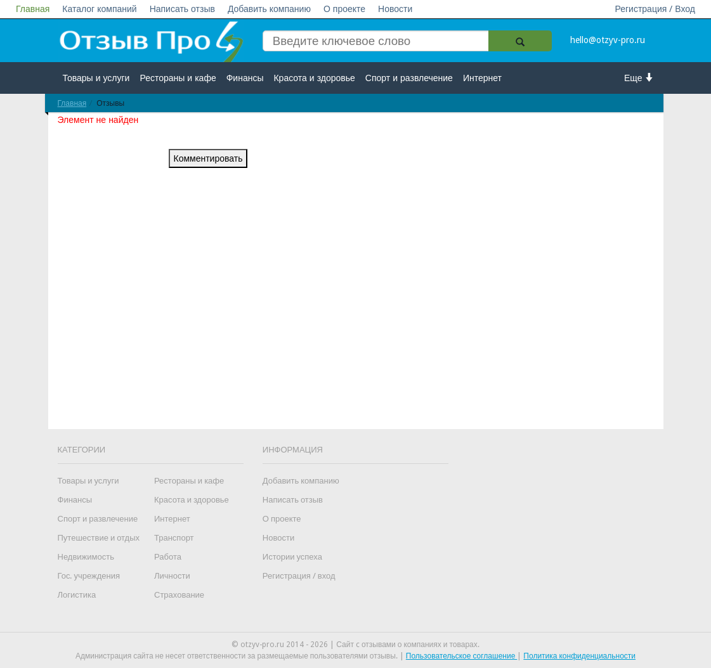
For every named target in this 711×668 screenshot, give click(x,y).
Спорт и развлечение (409, 78)
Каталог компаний (99, 9)
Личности (172, 576)
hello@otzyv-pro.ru (607, 40)
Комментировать (208, 158)
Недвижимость (86, 557)
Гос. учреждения (89, 576)
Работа (167, 557)
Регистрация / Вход (655, 9)
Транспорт (174, 538)
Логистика (77, 595)
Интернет (482, 78)
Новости (395, 9)
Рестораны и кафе (178, 78)
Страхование (179, 595)
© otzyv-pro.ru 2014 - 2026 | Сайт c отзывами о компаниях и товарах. (355, 644)
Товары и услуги (96, 78)
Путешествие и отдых (99, 538)
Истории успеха (292, 557)
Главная (32, 9)
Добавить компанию (269, 9)
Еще (639, 77)
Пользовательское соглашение (462, 656)
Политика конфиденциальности (579, 656)
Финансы (245, 78)
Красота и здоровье (314, 78)
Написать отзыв (182, 9)
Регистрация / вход (299, 576)
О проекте (344, 9)
